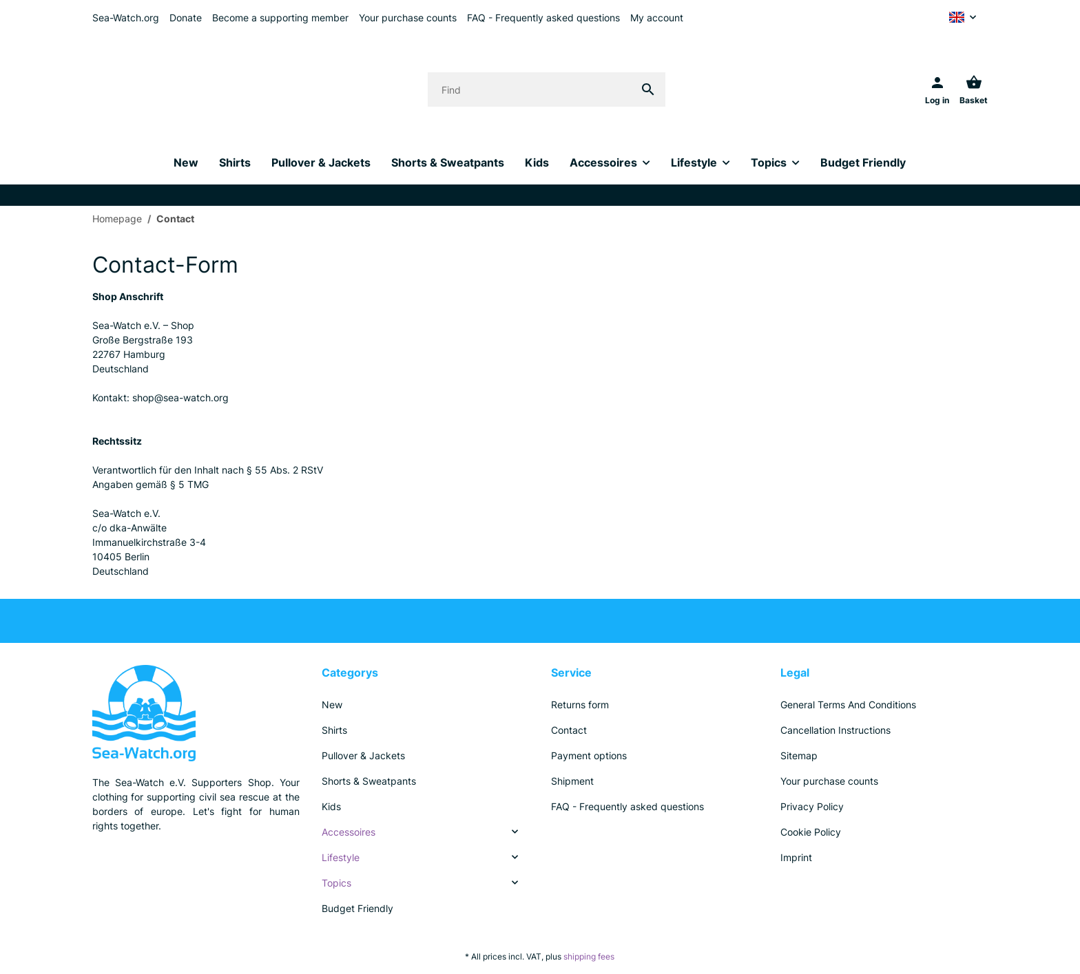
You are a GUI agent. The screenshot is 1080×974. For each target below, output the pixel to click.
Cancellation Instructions (835, 730)
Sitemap (799, 755)
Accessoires (348, 832)
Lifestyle (341, 857)
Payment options (589, 755)
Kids (331, 806)
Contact (569, 730)
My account (656, 17)
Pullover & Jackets (363, 755)
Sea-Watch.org (125, 17)
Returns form (580, 704)
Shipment (572, 781)
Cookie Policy (810, 832)
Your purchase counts (408, 17)
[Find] (529, 90)
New (332, 704)
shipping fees (588, 956)
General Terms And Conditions (848, 704)
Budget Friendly (357, 908)
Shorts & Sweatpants (369, 781)
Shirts (334, 730)
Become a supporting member (280, 17)
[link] (425, 832)
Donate (185, 17)
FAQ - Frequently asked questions (543, 17)
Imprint (796, 857)
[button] (962, 17)
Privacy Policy (812, 806)
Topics (336, 883)
